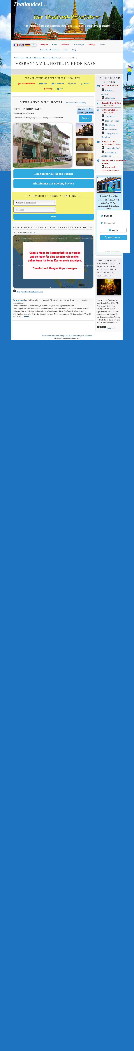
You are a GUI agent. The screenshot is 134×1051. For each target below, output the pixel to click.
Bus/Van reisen (112, 121)
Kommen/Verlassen (26, 83)
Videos (102, 45)
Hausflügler (110, 125)
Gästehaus (110, 98)
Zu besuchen (57, 83)
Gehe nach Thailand (72, 336)
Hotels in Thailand (33, 58)
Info (60, 89)
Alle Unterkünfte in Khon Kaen (30, 292)
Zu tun (72, 83)
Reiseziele (65, 45)
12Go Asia (113, 251)
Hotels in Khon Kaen (51, 58)
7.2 (88, 109)
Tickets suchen (113, 237)
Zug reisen (110, 116)
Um (82, 336)
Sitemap (88, 336)
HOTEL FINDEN (110, 85)
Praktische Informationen (49, 50)
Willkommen (19, 58)
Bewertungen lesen (85, 112)
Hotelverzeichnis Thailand (52, 336)
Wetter (85, 83)
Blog (74, 50)
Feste (66, 50)
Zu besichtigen (78, 45)
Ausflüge (92, 45)
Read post (111, 328)
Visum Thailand (112, 148)
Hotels (54, 45)
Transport (44, 45)
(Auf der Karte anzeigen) (75, 103)
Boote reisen (111, 129)
